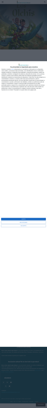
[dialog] (23, 204)
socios (12, 69)
